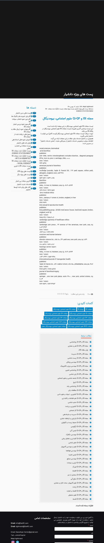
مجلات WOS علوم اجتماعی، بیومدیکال (80, 326)
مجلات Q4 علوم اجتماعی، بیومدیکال (55, 318)
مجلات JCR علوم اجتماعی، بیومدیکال (80, 322)
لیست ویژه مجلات (69, 109)
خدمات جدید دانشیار (23, 184)
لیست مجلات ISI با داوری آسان (22, 167)
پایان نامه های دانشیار (23, 143)
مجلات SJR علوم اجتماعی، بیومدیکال (54, 322)
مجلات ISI (89, 309)
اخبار (28, 178)
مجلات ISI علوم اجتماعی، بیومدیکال (64, 309)
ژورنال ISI (81, 309)
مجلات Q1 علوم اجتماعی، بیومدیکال (81, 313)
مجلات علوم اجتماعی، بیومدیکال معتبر (53, 326)
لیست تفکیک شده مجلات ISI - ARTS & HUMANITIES (21, 157)
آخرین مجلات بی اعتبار (23, 181)
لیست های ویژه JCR (23, 171)
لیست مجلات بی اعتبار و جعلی (22, 147)
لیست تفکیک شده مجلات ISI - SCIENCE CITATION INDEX (20, 152)
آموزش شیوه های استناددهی (21, 139)
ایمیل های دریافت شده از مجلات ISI (22, 135)
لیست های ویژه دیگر (23, 174)
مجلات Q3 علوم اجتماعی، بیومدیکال (80, 318)
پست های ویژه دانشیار (81, 109)
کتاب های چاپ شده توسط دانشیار (22, 188)
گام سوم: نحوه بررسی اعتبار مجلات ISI (21, 125)
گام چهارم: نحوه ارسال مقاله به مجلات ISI (20, 130)
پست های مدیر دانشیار (23, 113)
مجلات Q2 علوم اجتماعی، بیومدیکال (56, 313)
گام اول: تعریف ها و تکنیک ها (20, 116)
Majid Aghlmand (16, 538)
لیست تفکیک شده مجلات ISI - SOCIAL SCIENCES (21, 162)
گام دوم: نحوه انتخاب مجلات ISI (21, 120)
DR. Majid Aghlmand (86, 107)
